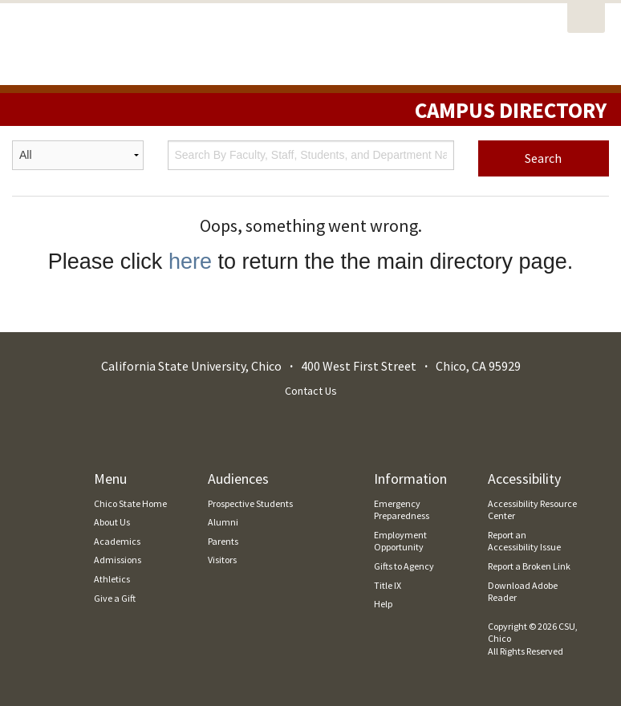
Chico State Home (130, 503)
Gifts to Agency (404, 566)
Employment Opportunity (400, 541)
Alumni (223, 522)
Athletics (112, 579)
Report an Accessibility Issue (524, 541)
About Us (112, 522)
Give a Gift (115, 598)
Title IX (387, 585)
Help (383, 604)
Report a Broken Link (529, 566)
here (190, 262)
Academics (117, 541)
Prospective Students (250, 503)
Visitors (222, 560)
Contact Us (311, 390)
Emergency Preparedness (401, 509)
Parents (223, 541)
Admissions (117, 560)
